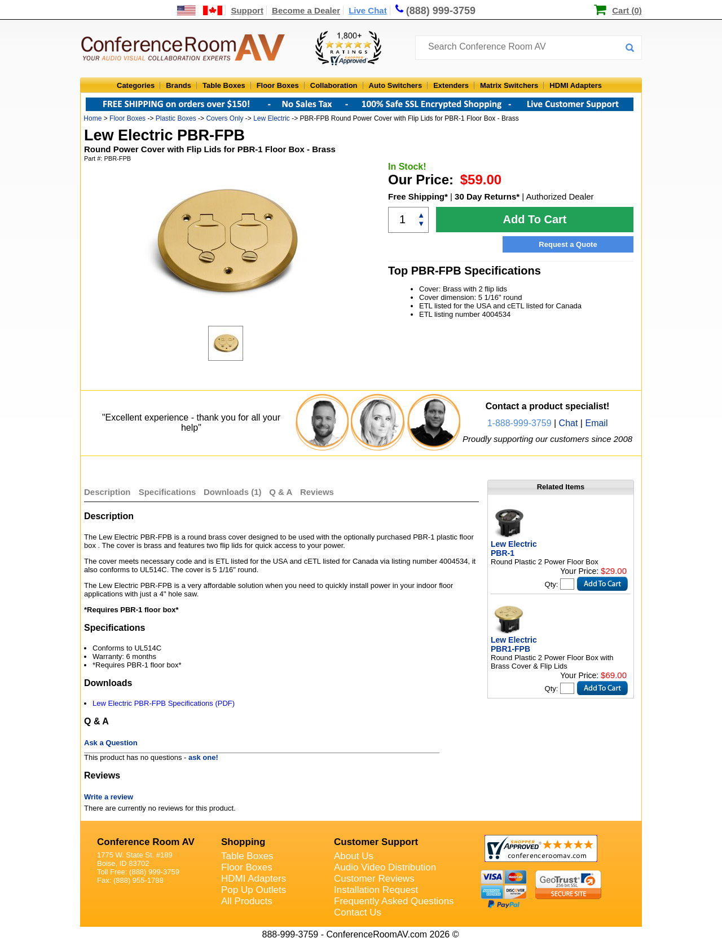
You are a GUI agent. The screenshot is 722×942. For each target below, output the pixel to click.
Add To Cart (535, 219)
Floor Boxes (278, 85)
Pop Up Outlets (253, 889)
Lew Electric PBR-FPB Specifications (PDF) (164, 703)
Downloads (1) (233, 492)
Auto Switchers (395, 85)
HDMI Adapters (575, 85)
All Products (246, 901)
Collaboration (334, 85)
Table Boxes (223, 85)
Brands (178, 85)
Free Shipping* (418, 196)
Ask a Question (111, 742)
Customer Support (376, 842)
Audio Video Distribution (385, 867)
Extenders (451, 85)
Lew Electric (271, 118)
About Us (353, 856)
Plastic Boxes (176, 118)
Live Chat (368, 10)
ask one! (203, 757)
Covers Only (224, 118)
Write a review (108, 797)
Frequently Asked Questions (394, 901)
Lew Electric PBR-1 (514, 548)
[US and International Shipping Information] (200, 10)
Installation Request (376, 889)
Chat (568, 423)
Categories (136, 85)
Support (247, 10)
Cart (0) (627, 10)
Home (92, 118)
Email (596, 423)
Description (107, 492)
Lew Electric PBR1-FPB (514, 644)
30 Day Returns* (487, 196)
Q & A (281, 492)
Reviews (317, 492)
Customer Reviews (374, 878)
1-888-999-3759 (519, 423)
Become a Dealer (306, 10)
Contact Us (357, 912)
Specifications (167, 492)
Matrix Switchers (509, 85)
